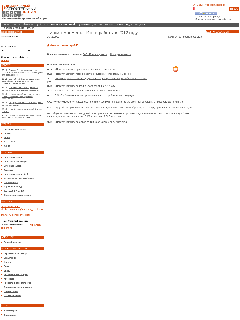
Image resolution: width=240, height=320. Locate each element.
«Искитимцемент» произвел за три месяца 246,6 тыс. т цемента (91, 122)
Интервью (9, 279)
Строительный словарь (16, 254)
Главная (5, 24)
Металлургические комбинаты (19, 178)
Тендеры (109, 24)
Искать (234, 8)
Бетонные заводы (13, 166)
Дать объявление (13, 242)
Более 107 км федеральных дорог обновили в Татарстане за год (21, 116)
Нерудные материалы (15, 129)
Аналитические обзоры (16, 274)
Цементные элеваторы (15, 161)
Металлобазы (11, 182)
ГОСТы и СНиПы (12, 295)
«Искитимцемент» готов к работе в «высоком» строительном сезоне (93, 73)
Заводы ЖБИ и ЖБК (14, 191)
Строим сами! (11, 291)
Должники (98, 24)
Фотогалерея (10, 311)
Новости (16, 24)
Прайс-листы (42, 24)
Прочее (7, 266)
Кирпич (7, 146)
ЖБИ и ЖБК (9, 142)
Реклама (119, 24)
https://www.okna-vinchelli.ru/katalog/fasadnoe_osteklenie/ (22, 208)
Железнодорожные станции (18, 195)
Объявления (27, 24)
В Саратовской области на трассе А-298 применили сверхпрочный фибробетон (21, 96)
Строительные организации (18, 287)
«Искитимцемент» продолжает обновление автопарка (85, 69)
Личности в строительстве (17, 283)
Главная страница (13, 28)
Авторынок (139, 24)
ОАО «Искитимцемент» (61, 101)
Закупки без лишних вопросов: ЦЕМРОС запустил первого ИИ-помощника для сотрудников (22, 72)
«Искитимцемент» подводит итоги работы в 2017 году (85, 86)
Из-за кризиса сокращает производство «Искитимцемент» (87, 90)
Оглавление (10, 258)
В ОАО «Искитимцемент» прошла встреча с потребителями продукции (94, 95)
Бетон (7, 137)
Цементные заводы (14, 157)
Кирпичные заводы (13, 187)
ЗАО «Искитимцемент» (95, 54)
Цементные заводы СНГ (16, 174)
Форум (129, 24)
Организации (84, 24)
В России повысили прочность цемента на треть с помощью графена (20, 88)
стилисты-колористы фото (16, 214)
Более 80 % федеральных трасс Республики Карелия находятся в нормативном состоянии (21, 81)
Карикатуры (10, 315)
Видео (7, 270)
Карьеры (8, 170)
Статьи (7, 262)
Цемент (7, 133)
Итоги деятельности (120, 54)
